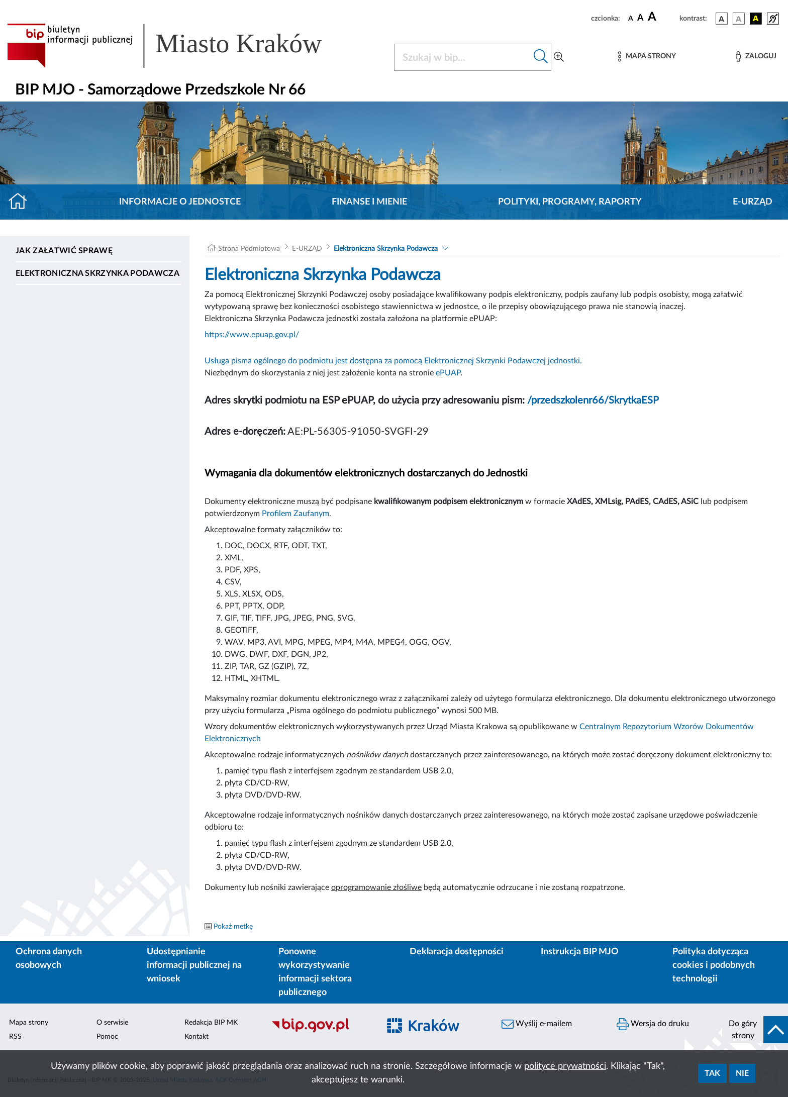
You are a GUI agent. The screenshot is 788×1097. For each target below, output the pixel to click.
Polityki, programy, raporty (570, 202)
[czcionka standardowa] (630, 18)
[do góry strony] (755, 1029)
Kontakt (196, 1036)
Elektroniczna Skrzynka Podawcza (97, 273)
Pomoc (107, 1036)
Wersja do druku (653, 1024)
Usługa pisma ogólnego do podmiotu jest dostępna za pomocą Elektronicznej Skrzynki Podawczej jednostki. (393, 361)
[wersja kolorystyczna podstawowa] (721, 18)
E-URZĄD (752, 202)
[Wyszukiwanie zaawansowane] (559, 57)
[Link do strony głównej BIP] (179, 46)
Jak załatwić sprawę (64, 251)
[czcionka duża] (662, 17)
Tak (712, 1073)
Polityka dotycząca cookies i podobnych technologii (713, 965)
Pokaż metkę (233, 926)
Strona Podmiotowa (249, 248)
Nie (742, 1073)
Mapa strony (28, 1022)
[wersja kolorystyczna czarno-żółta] (755, 18)
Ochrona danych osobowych (49, 958)
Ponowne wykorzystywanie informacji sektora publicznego (315, 972)
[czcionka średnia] (640, 18)
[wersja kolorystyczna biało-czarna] (738, 18)
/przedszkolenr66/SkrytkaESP (593, 400)
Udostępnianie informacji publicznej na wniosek (194, 965)
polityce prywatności (565, 1066)
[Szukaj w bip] (541, 57)
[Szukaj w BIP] (462, 57)
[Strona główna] (22, 202)
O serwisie (112, 1022)
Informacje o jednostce (180, 202)
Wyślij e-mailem (537, 1024)
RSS (15, 1036)
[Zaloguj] (756, 56)
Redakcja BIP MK (211, 1022)
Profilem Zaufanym (295, 514)
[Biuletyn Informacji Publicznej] (320, 1031)
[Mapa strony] (647, 56)
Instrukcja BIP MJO (580, 951)
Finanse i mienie (369, 202)
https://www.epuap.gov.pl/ (252, 335)
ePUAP (448, 373)
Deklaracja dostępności (457, 951)
